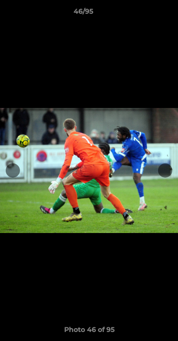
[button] (144, 13)
